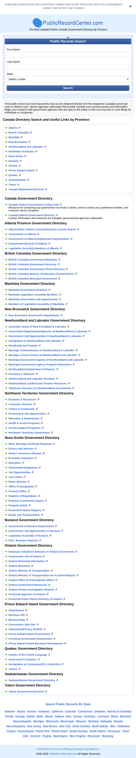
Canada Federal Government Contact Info (34, 204)
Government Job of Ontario (25, 556)
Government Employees (23, 467)
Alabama (10, 711)
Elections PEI (17, 615)
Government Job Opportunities (27, 413)
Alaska (21, 711)
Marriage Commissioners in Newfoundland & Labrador (41, 350)
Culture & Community (22, 408)
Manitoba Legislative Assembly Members (33, 294)
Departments (16, 610)
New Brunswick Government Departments (34, 315)
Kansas (77, 716)
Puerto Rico (43, 731)
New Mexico (50, 726)
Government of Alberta (22, 234)
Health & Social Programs (24, 423)
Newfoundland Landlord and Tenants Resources (38, 383)
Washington (60, 736)
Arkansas (44, 711)
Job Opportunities (20, 472)
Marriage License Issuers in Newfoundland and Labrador (43, 355)
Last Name (13, 61)
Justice (13, 669)
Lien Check (15, 477)
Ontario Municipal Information (27, 561)
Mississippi (67, 721)
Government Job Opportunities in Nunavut (34, 530)
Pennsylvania (25, 731)
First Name (13, 49)
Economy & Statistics (21, 374)
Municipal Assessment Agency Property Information (40, 364)
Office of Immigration (21, 486)
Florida (9, 716)
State (10, 73)
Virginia (46, 736)
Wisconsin (93, 736)
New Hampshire (15, 726)
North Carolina (81, 726)
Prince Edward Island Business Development (36, 643)
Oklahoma (123, 726)
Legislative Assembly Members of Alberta (34, 248)
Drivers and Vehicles (21, 448)
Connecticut (85, 711)
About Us (94, 749)
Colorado (70, 711)
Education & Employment (24, 418)
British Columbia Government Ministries (33, 259)
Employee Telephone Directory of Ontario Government (41, 551)
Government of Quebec (23, 659)
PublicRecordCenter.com (63, 753)
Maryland (125, 716)
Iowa (68, 716)
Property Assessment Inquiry (26, 500)
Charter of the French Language (28, 654)
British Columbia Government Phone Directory (37, 269)
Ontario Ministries (19, 565)
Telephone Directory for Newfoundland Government (40, 388)
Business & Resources (22, 399)
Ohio (113, 726)
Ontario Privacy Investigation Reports (31, 589)
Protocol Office (18, 491)
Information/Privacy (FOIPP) (25, 629)
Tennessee (113, 731)
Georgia (20, 716)
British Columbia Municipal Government (33, 278)
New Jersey (34, 726)
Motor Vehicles (18, 481)
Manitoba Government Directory (28, 289)
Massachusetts (22, 721)
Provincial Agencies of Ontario (27, 594)
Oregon (11, 731)
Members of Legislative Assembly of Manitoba (36, 304)
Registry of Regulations (23, 496)
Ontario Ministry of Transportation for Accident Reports (42, 575)
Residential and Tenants (23, 345)
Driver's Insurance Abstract (25, 453)
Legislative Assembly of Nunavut (28, 535)
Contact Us (80, 749)
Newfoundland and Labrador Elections (32, 378)
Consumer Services (20, 404)
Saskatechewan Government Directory (32, 680)
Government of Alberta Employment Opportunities (39, 238)
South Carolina (78, 731)
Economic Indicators (21, 458)
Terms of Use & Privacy (59, 749)
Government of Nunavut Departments (31, 526)
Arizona (31, 711)
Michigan (38, 721)
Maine (114, 716)
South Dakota (97, 731)
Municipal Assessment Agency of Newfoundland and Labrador (46, 359)
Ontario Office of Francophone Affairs (31, 580)
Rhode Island (60, 731)
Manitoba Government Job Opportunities (33, 299)
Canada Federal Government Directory (32, 215)
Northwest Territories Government (29, 432)
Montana (93, 721)
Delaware (99, 711)
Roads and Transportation (24, 514)
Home (40, 749)
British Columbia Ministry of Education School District (41, 273)
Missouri (81, 721)
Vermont (35, 736)
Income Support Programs (24, 427)
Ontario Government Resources (28, 584)
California (57, 711)
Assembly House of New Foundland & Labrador (37, 326)
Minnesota (52, 721)
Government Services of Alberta (28, 243)
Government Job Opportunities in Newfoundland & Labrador (45, 336)
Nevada (118, 721)
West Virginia (78, 736)
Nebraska (106, 721)
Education (15, 462)
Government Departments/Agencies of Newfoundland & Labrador (48, 331)
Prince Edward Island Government (29, 634)
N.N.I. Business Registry (23, 540)
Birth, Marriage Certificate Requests (30, 443)
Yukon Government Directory (26, 691)
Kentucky (90, 716)
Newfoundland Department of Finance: (32, 369)
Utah (25, 736)
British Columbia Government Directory (32, 264)
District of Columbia (119, 711)
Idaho (39, 716)
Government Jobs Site (22, 624)
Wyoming (107, 736)
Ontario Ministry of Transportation (29, 570)
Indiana (59, 716)
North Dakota (100, 726)
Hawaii (31, 716)
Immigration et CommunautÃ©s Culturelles (34, 664)
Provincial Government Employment (30, 638)
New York (65, 726)
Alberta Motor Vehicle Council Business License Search (42, 229)
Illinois (49, 716)
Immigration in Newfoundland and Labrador (35, 340)
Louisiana (103, 716)
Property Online (18, 505)
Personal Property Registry (25, 510)
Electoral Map (17, 619)
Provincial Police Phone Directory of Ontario (35, 599)
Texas (125, 731)
